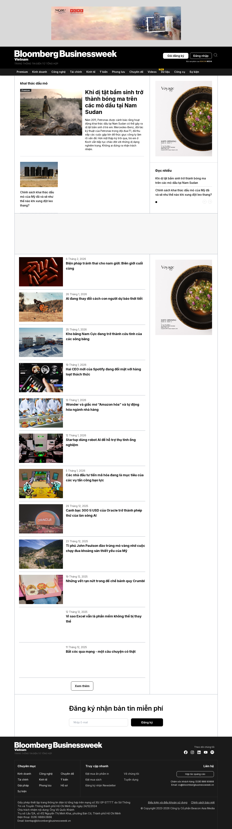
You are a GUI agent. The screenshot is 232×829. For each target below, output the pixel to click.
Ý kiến (64, 779)
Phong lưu (45, 785)
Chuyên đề (67, 773)
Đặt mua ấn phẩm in (97, 773)
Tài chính (23, 779)
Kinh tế (43, 779)
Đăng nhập (201, 56)
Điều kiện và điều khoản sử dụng (167, 802)
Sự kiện (194, 71)
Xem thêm (82, 686)
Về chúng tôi (131, 773)
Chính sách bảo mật (203, 802)
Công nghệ (46, 773)
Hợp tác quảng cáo (195, 774)
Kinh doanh (24, 773)
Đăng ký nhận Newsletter (100, 785)
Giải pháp (23, 785)
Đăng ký (147, 722)
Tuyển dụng (131, 779)
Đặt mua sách (93, 779)
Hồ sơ (64, 785)
